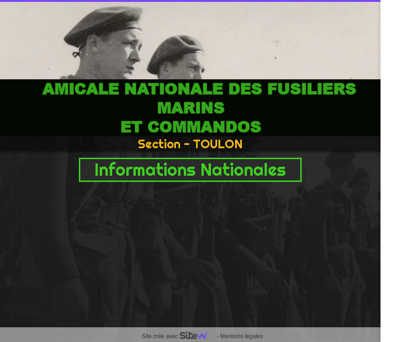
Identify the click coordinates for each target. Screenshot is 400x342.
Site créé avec (178, 336)
